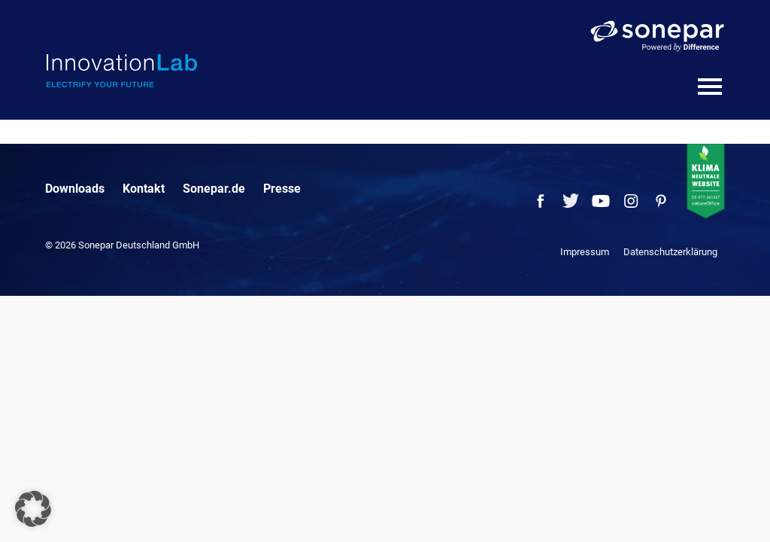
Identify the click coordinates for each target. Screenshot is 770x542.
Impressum (584, 251)
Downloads (75, 188)
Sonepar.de (214, 188)
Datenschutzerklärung (670, 251)
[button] (33, 509)
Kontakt (144, 188)
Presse (282, 188)
